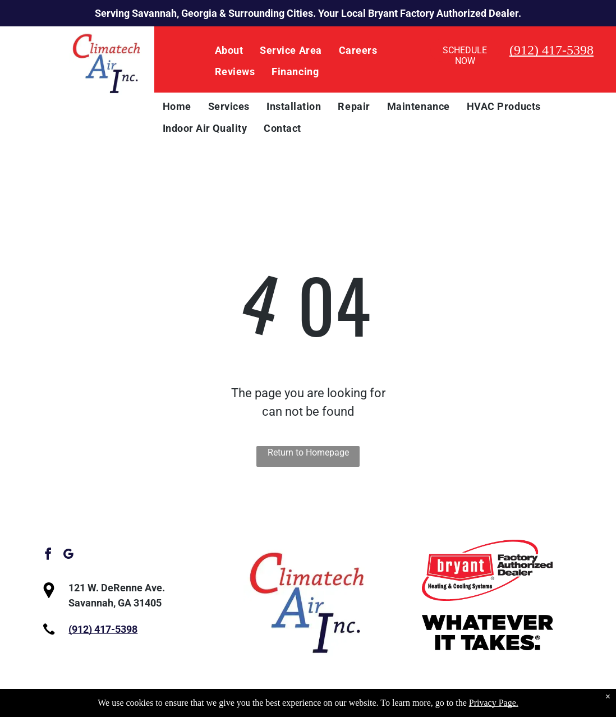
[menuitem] (229, 50)
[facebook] (48, 555)
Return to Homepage (308, 452)
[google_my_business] (68, 555)
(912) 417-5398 (551, 50)
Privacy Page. (493, 702)
